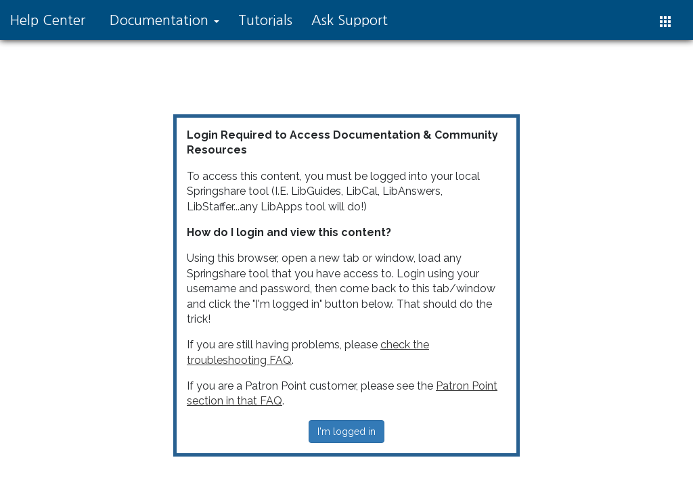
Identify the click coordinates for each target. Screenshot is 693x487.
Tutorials (265, 20)
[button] (665, 21)
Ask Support (349, 20)
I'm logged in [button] (346, 431)
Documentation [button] (164, 20)
